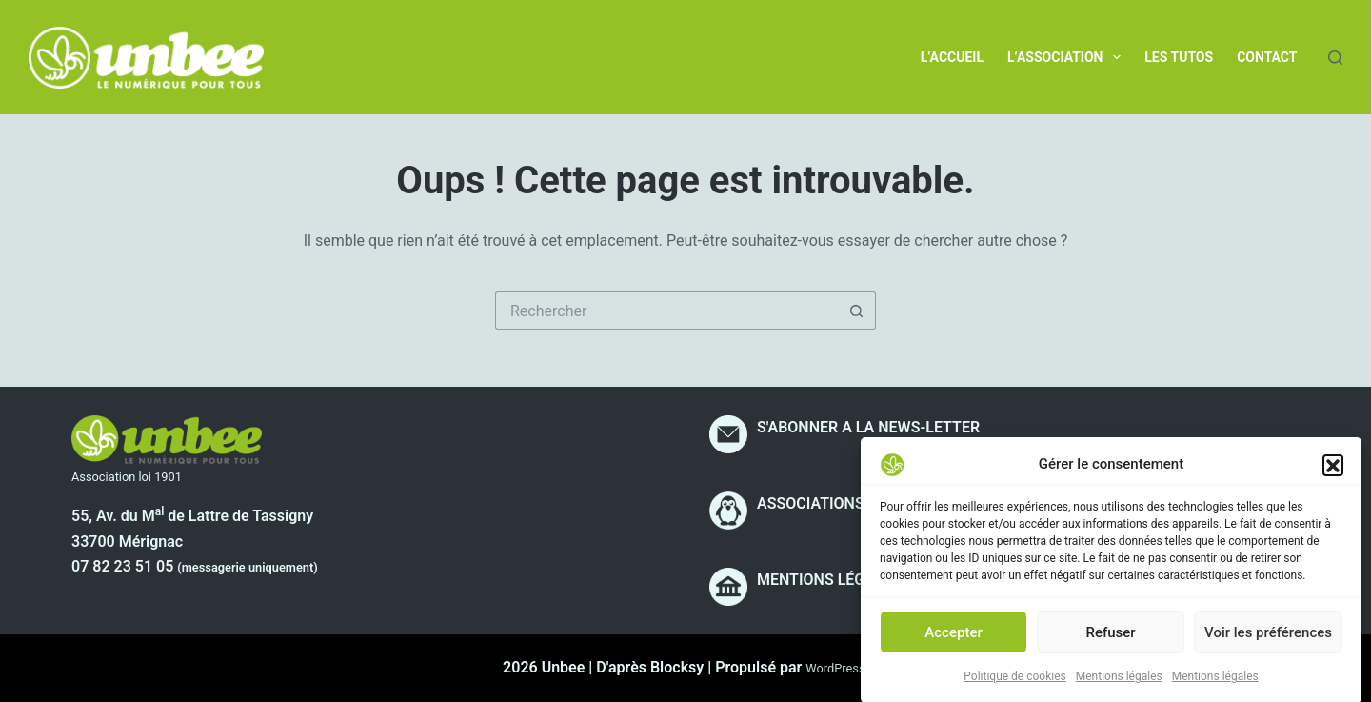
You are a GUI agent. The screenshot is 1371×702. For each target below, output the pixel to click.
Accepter (953, 640)
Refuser (1110, 640)
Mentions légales (1119, 685)
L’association (1067, 57)
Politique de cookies (1014, 685)
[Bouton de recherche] (857, 310)
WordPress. (836, 668)
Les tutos (1178, 57)
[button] (1332, 471)
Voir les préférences (1268, 640)
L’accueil (952, 57)
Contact (1267, 57)
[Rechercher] (1335, 57)
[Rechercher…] (666, 310)
